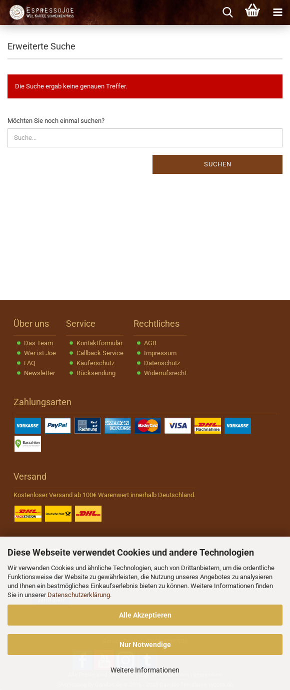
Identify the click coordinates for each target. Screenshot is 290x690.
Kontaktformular (99, 343)
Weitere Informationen (145, 670)
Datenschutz (162, 363)
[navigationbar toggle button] (277, 12)
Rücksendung (96, 373)
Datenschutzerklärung (79, 595)
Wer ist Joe (40, 353)
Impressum (160, 353)
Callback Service (100, 353)
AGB (150, 343)
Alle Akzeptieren (145, 615)
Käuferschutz (95, 363)
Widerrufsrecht (165, 373)
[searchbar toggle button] (227, 12)
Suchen (218, 164)
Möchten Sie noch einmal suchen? (56, 120)
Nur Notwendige (145, 645)
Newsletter (39, 373)
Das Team (38, 343)
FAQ (30, 363)
